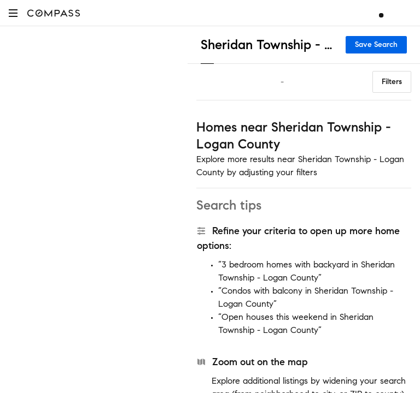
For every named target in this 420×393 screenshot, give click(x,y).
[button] (13, 13)
